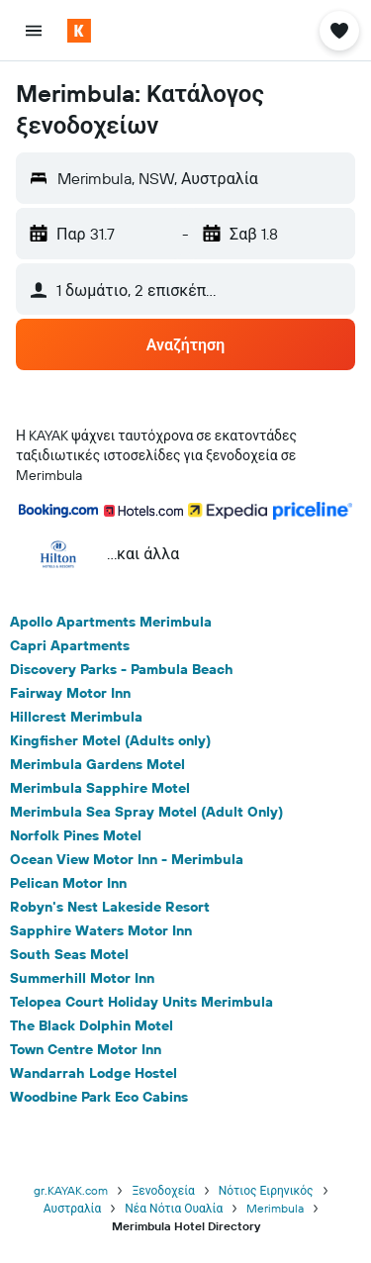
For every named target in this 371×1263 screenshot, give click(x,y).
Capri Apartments (70, 645)
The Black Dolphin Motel (91, 1025)
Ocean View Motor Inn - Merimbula (126, 859)
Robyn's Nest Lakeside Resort (110, 907)
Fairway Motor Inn (70, 693)
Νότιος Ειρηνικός (266, 1190)
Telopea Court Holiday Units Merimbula (141, 1002)
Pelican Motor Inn (68, 883)
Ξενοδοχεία (163, 1190)
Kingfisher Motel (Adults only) (110, 740)
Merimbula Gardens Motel (97, 764)
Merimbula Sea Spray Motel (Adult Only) (146, 812)
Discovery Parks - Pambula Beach (121, 669)
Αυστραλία (72, 1208)
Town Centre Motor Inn (85, 1049)
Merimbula (275, 1208)
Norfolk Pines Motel (75, 835)
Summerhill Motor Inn (82, 978)
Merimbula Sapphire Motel (100, 788)
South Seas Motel (69, 954)
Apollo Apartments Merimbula (111, 622)
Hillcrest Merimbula (76, 717)
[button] (33, 30)
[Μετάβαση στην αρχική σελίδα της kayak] (129, 31)
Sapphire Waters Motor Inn (101, 930)
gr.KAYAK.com (71, 1190)
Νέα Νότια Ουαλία (174, 1208)
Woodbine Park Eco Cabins (99, 1097)
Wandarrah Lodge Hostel (93, 1073)
